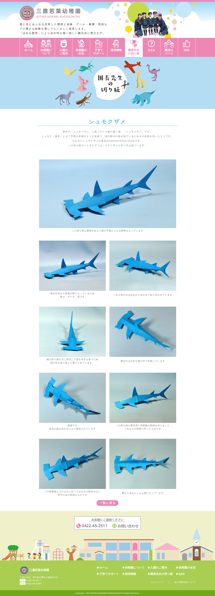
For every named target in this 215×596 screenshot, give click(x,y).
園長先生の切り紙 (133, 52)
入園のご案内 (63, 52)
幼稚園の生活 (81, 52)
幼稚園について (46, 52)
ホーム (28, 50)
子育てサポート (98, 52)
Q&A (180, 573)
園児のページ (169, 52)
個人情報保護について (184, 582)
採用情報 (116, 50)
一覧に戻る (107, 502)
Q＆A (151, 50)
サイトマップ (157, 582)
